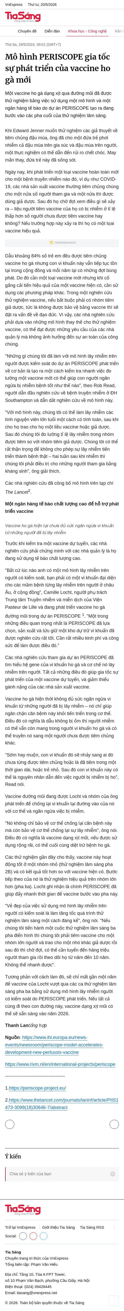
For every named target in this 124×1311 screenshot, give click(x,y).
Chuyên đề (27, 31)
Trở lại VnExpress (20, 1227)
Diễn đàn (52, 31)
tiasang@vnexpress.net (37, 1293)
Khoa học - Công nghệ (87, 31)
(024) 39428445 (37, 1286)
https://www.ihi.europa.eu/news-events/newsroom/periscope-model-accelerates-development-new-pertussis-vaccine (54, 1045)
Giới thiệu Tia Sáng (58, 1227)
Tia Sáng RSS (92, 1227)
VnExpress (14, 4)
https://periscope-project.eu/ (37, 1088)
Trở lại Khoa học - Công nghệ (9, 1124)
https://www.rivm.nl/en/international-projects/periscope (60, 1064)
